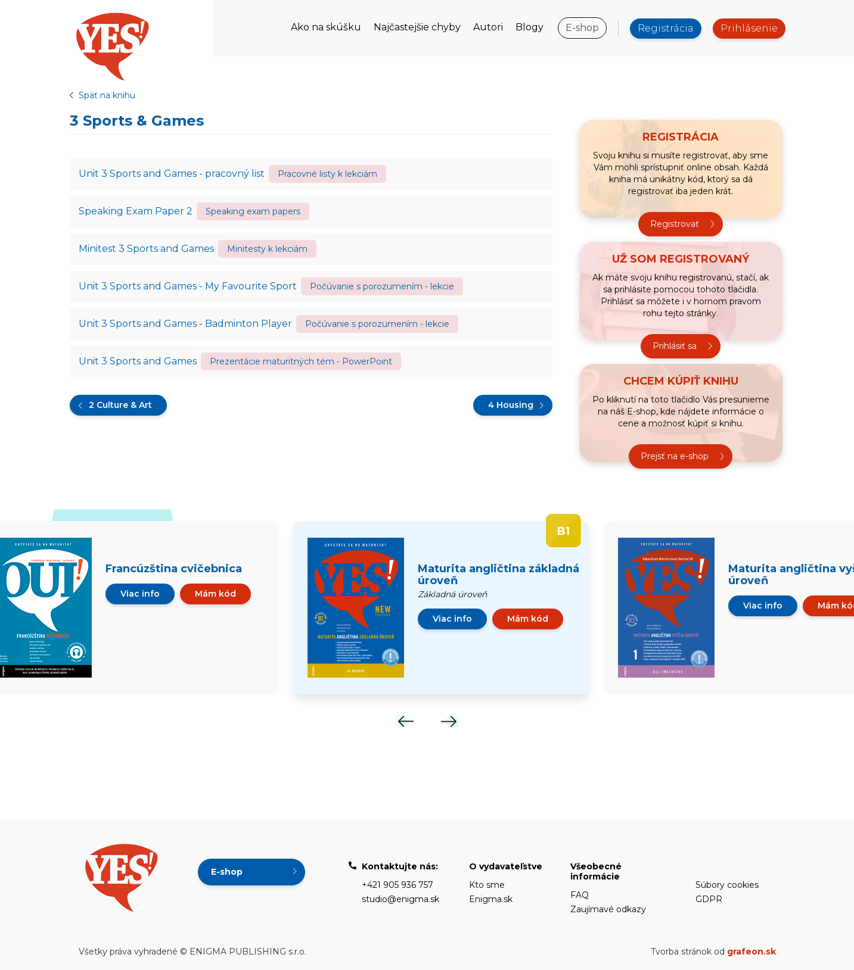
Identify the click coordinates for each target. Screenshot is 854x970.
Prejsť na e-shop (675, 456)
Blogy (529, 27)
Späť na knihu (107, 95)
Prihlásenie (749, 28)
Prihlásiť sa (675, 346)
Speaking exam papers (253, 211)
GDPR (708, 899)
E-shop (582, 27)
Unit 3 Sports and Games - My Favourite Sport (188, 286)
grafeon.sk (751, 951)
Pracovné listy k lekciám (327, 174)
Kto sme (487, 884)
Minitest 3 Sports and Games (146, 248)
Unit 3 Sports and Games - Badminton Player (185, 323)
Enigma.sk (491, 899)
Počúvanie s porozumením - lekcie (382, 286)
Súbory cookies (727, 884)
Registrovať (674, 224)
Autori (488, 27)
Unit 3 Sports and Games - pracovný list (172, 173)
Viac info (140, 593)
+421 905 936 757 (397, 884)
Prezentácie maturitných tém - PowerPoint (301, 361)
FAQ (579, 895)
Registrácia (666, 28)
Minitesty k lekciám (267, 249)
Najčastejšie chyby (417, 27)
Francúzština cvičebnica (173, 568)
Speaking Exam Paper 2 (135, 211)
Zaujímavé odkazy (608, 909)
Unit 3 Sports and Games (138, 361)
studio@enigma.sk (400, 899)
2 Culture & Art (120, 405)
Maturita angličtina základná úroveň (498, 574)
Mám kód (215, 593)
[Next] (449, 721)
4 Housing (510, 405)
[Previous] (404, 721)
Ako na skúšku (326, 27)
